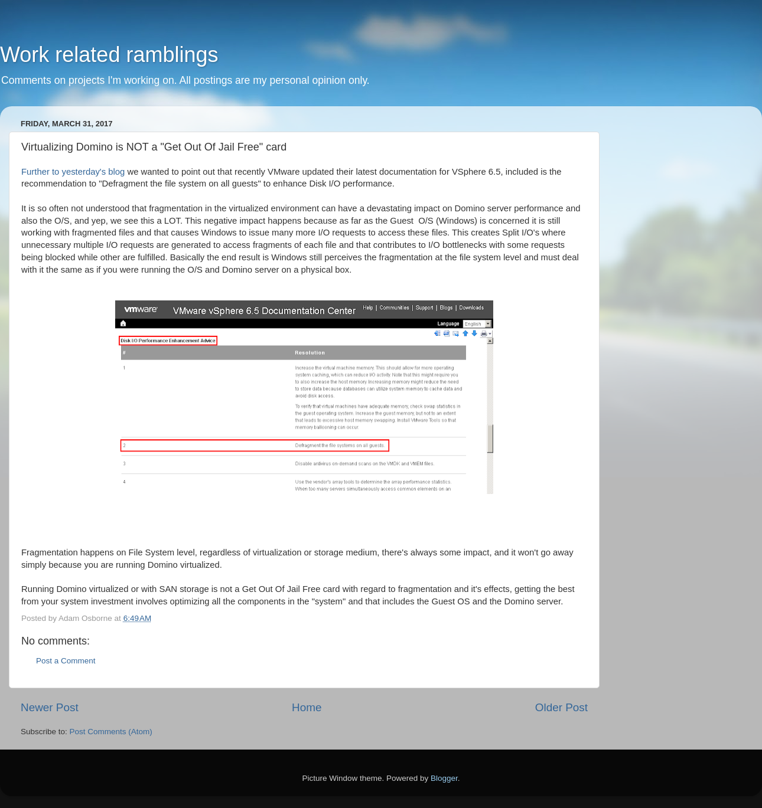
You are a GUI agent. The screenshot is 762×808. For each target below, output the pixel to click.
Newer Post (50, 707)
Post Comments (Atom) (111, 731)
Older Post (561, 707)
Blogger (444, 778)
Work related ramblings (109, 54)
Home (306, 707)
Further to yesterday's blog (74, 171)
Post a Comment (66, 660)
